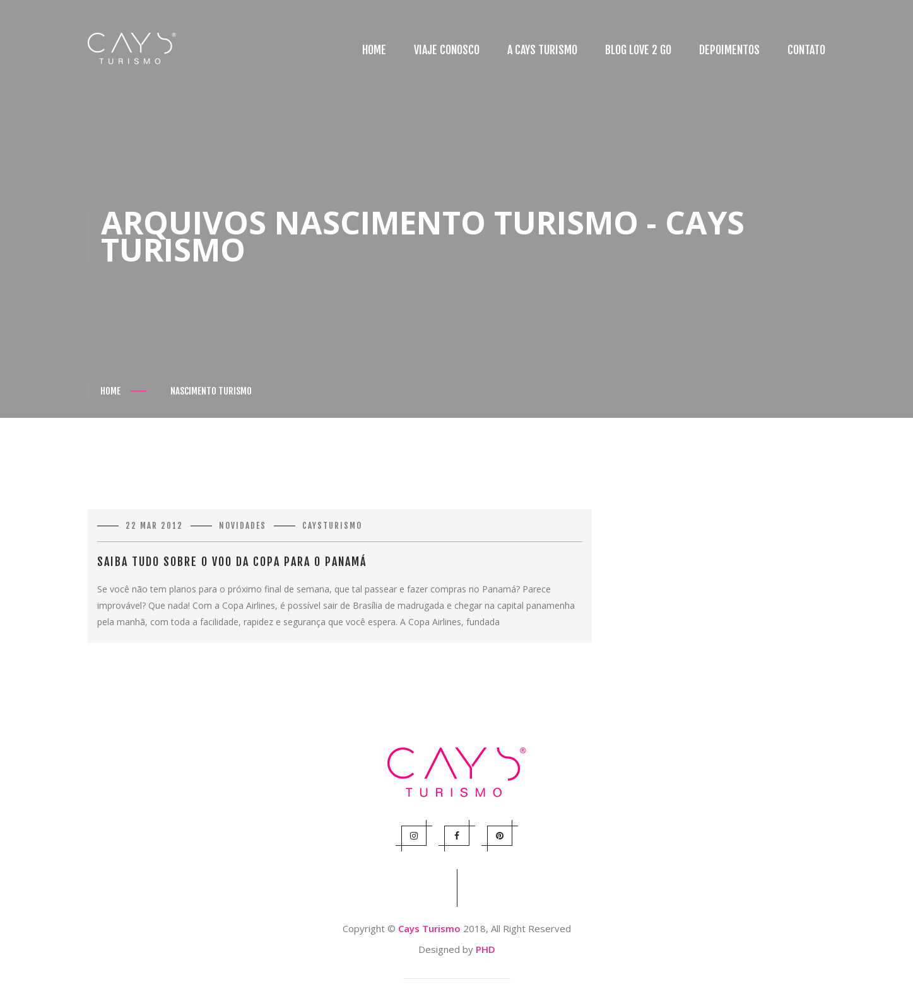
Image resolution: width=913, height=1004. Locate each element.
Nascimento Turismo (211, 391)
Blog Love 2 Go (638, 50)
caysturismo (332, 526)
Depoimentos (729, 50)
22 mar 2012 (154, 526)
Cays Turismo (429, 928)
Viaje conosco (447, 50)
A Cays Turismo (542, 50)
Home (374, 50)
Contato (806, 50)
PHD (485, 949)
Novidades (242, 526)
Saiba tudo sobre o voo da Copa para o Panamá (232, 561)
